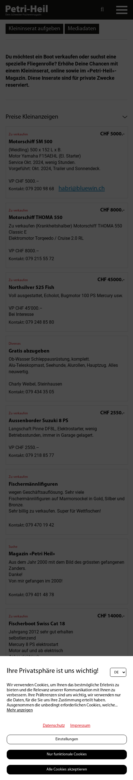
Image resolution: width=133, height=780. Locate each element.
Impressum (80, 726)
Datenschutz (54, 726)
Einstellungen (66, 739)
